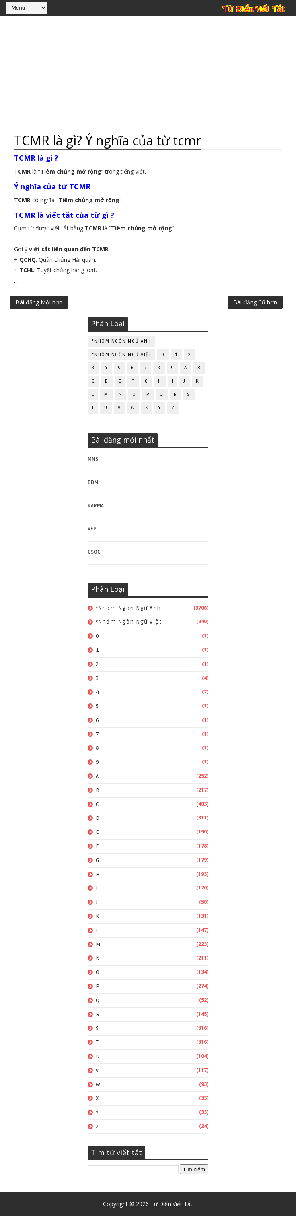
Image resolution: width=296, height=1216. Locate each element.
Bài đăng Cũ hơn (255, 302)
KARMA (96, 506)
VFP (92, 528)
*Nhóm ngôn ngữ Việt (122, 355)
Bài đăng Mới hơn (39, 302)
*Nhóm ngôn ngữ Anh (121, 341)
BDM (93, 482)
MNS (93, 459)
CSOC (94, 552)
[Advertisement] (148, 74)
